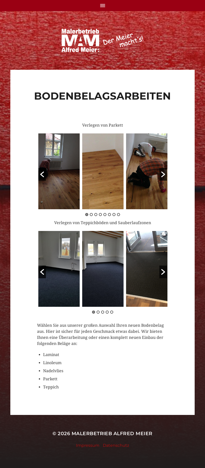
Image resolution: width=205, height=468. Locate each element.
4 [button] (100, 214)
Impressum (87, 445)
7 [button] (113, 214)
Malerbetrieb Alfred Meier (112, 433)
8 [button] (118, 214)
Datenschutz (116, 445)
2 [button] (91, 214)
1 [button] (86, 214)
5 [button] (104, 214)
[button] (42, 174)
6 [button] (109, 214)
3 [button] (95, 214)
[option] (59, 171)
